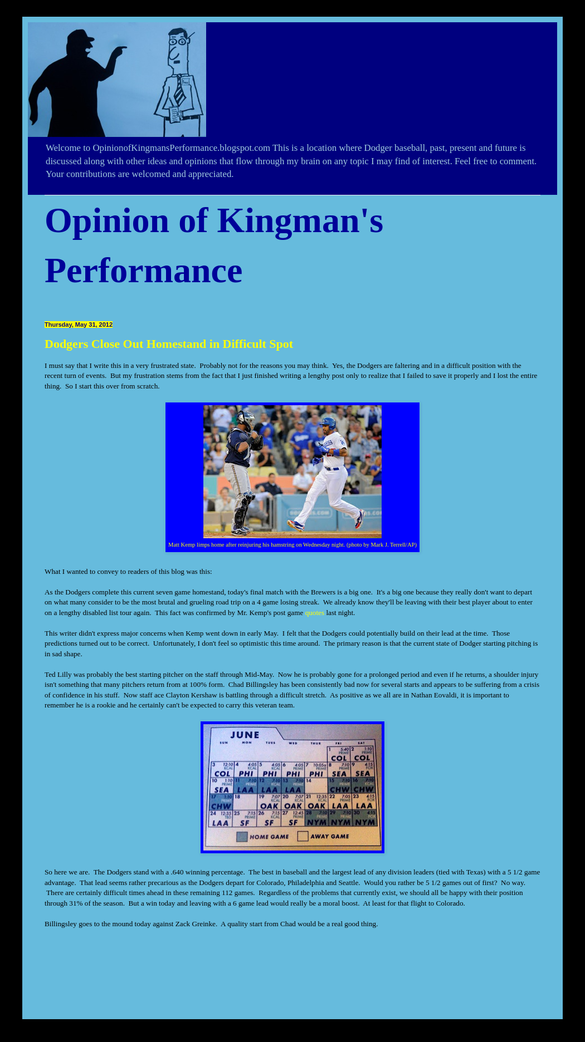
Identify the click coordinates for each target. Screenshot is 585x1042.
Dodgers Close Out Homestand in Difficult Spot (169, 344)
